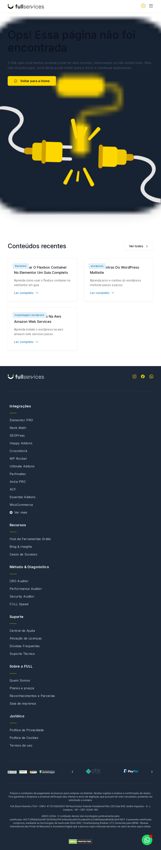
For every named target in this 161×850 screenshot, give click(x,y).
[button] (72, 771)
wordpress (97, 266)
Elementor (21, 266)
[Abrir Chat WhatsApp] (147, 840)
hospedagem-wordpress (29, 315)
